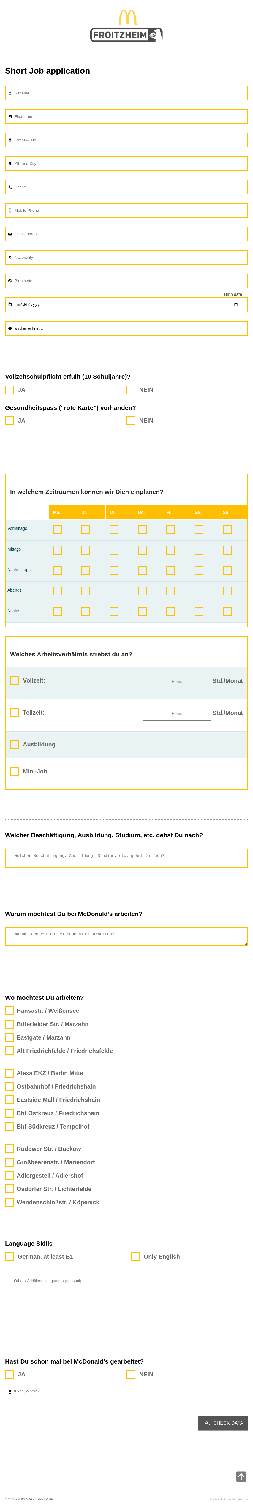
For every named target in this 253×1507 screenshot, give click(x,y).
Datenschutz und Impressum (229, 1504)
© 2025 (10, 1504)
